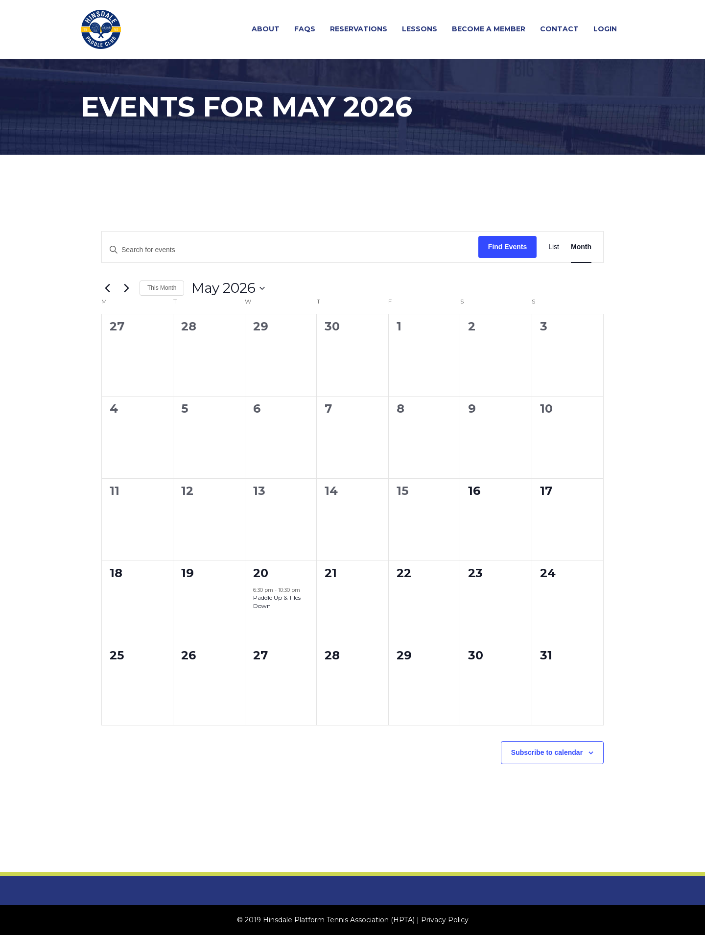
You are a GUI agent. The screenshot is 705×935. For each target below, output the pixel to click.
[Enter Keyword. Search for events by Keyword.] (290, 249)
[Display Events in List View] (553, 247)
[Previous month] (107, 288)
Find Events (507, 247)
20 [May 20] (260, 573)
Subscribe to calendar (547, 752)
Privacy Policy (445, 919)
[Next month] (126, 288)
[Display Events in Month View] (581, 247)
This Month (161, 287)
